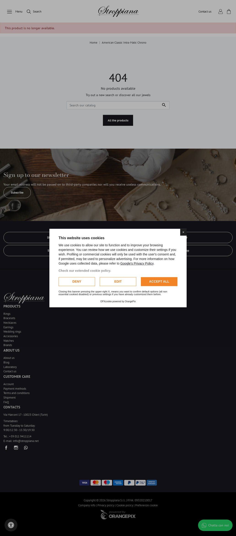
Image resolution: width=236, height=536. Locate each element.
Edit (118, 281)
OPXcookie (106, 301)
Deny (76, 281)
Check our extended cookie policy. (85, 271)
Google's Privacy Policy (136, 263)
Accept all (159, 281)
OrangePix (130, 301)
